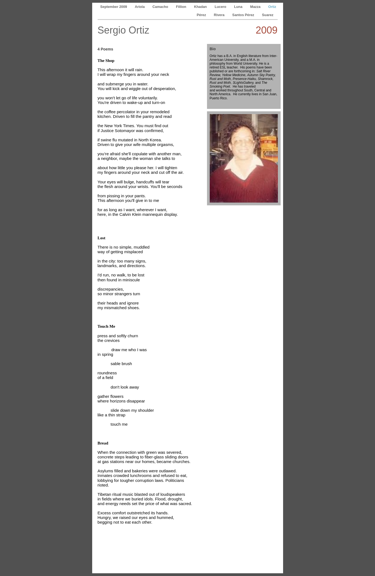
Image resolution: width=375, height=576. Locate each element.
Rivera (220, 15)
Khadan (201, 7)
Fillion (181, 7)
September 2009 (114, 7)
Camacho (160, 7)
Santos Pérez (243, 15)
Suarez (268, 15)
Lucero (221, 7)
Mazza (255, 7)
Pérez (202, 15)
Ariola (140, 7)
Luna (238, 7)
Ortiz (272, 7)
